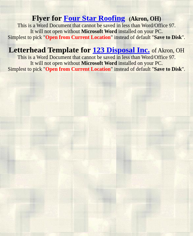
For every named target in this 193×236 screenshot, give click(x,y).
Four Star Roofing (94, 18)
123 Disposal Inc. (121, 50)
